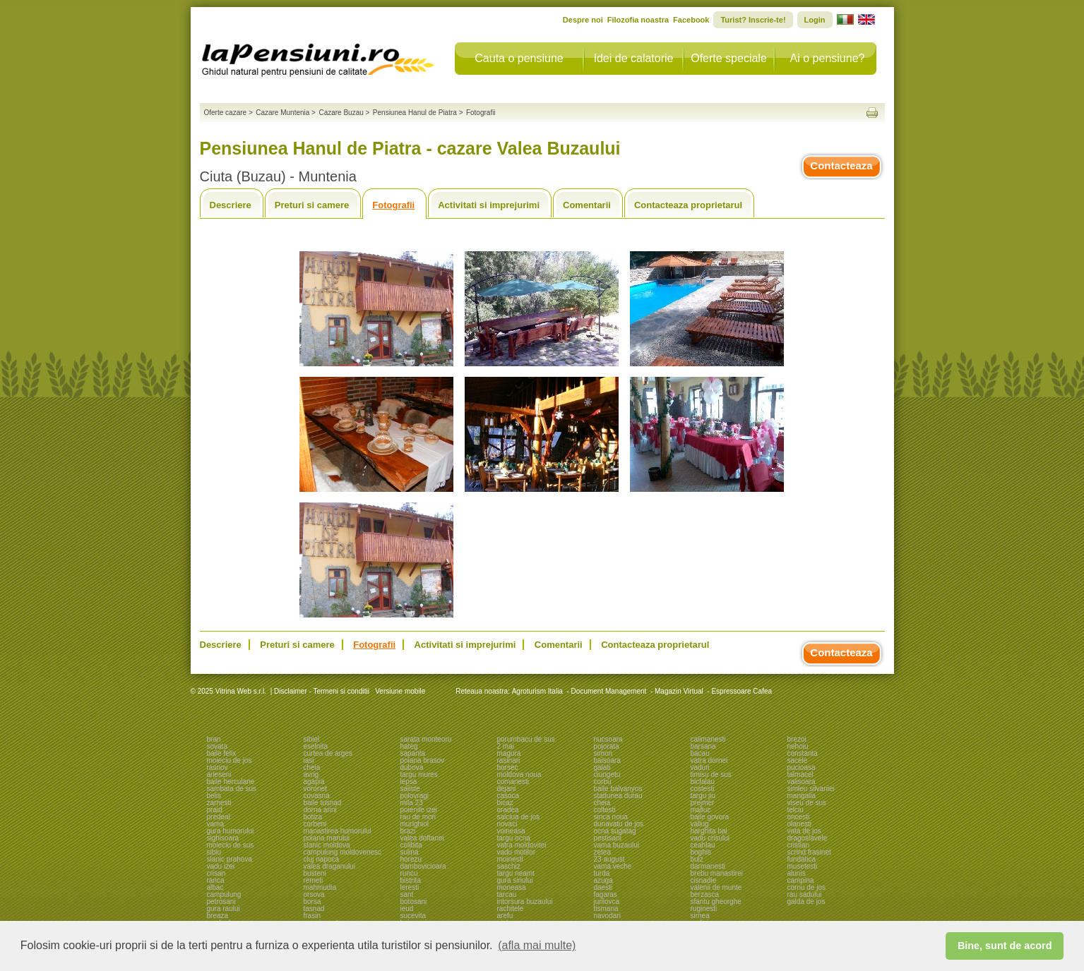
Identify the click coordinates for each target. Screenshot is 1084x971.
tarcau (507, 894)
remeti (313, 880)
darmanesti (708, 866)
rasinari (508, 760)
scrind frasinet (809, 852)
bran (214, 739)
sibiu (214, 852)
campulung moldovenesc (343, 852)
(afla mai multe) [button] (537, 945)
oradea (508, 810)
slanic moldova (327, 845)
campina (800, 880)
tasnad (314, 908)
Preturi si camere (312, 205)
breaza (218, 915)
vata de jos (804, 831)
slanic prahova (229, 859)
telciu (795, 810)
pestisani (607, 838)
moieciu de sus (230, 845)
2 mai (505, 746)
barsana (703, 746)
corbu (603, 781)
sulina (409, 852)
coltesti (605, 810)
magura (509, 753)
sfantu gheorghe (716, 901)
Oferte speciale (729, 58)
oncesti (798, 817)
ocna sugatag (615, 831)
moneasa (511, 887)
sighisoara (223, 838)
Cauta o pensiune (519, 58)
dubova (412, 767)
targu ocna (513, 838)
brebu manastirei (717, 873)
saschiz (508, 866)
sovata (217, 746)
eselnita (316, 746)
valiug (700, 824)
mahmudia (320, 887)
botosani (413, 901)
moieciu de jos (229, 760)
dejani (506, 788)
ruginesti (704, 908)
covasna (317, 796)
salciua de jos (518, 817)
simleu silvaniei (811, 788)
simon (603, 753)
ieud (407, 908)
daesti (603, 887)
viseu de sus (807, 803)
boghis (701, 852)
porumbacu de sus (526, 739)
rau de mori (418, 817)
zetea (602, 852)
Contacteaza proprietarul (688, 205)
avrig (311, 774)
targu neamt (516, 873)
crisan (216, 873)
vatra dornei (709, 760)
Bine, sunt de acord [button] (1005, 945)
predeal (218, 817)
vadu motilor (516, 852)
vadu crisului (710, 838)
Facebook (691, 20)
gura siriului (515, 880)
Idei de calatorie (634, 58)
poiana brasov (422, 760)
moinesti (510, 859)
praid (214, 810)
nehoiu (798, 746)
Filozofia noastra (638, 20)
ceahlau (703, 845)
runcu (409, 873)
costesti (703, 788)
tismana (606, 908)
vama (215, 824)
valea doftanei (422, 838)
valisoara (801, 781)
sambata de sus (232, 788)
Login (815, 20)
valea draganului (329, 866)
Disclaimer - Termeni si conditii (321, 691)
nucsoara (608, 739)
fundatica (801, 859)
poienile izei (418, 810)
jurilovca (607, 901)
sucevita (413, 915)
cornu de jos (806, 887)
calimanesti (708, 739)
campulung (224, 894)
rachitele (510, 908)
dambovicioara (423, 866)
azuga (603, 880)
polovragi (414, 796)
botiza (313, 817)
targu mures (419, 774)
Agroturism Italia (537, 691)
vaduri (700, 767)
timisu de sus (711, 774)
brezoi (796, 739)
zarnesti (219, 803)
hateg (409, 746)
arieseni (219, 774)
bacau (700, 753)
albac (215, 887)
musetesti (802, 866)
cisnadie (704, 880)
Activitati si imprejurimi (489, 205)
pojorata (606, 746)
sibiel (312, 739)
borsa (312, 901)
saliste (410, 788)
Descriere (230, 205)
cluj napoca (322, 859)
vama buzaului (616, 845)
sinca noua (611, 817)
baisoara (607, 760)
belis (214, 796)
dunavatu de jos (619, 824)
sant (407, 894)
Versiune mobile (399, 691)
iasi (309, 760)
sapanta (413, 753)
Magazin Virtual (679, 691)
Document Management (609, 691)
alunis (796, 873)
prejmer (703, 803)
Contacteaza (841, 165)
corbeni (315, 824)
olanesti (799, 824)
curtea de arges (328, 753)
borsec (507, 767)
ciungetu (607, 774)
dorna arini (320, 810)
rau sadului (804, 894)
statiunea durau (618, 796)
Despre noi (583, 20)
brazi (408, 831)
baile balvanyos (618, 788)
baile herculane (231, 781)
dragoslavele (807, 838)
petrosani (221, 901)
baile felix (222, 753)
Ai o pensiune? (827, 58)
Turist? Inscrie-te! (752, 20)
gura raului (223, 908)
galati (602, 767)
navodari (607, 915)
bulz (697, 859)
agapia (314, 781)
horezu (411, 859)
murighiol (414, 824)
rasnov (217, 767)
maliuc (701, 810)
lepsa (408, 781)
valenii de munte (716, 887)
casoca (508, 796)
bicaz (505, 803)
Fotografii (393, 205)
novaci (507, 824)
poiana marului (327, 838)
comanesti (513, 781)
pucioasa (801, 767)
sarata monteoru (426, 739)
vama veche (613, 866)
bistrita (410, 880)
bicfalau (703, 781)
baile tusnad (323, 803)
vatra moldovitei (522, 845)
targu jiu (703, 796)
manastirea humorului (337, 831)
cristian (798, 845)
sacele (797, 760)
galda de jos (806, 901)
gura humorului (230, 831)
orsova (314, 894)
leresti (409, 887)
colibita (411, 845)
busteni (315, 873)
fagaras (605, 894)
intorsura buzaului (525, 901)
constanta (802, 753)
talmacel (800, 774)
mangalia (801, 796)
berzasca (705, 894)
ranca (216, 880)
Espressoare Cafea (741, 691)
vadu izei (220, 866)
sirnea (700, 915)
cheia (312, 767)
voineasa (511, 831)
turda (602, 873)
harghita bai (709, 831)
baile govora (710, 817)
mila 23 (411, 803)
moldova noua (519, 774)
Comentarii (587, 205)
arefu (505, 915)
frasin (312, 915)
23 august (609, 859)
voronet (315, 788)
